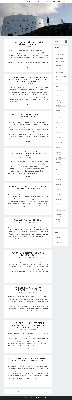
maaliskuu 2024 (58, 139)
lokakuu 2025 (58, 105)
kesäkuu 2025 (58, 112)
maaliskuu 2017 (58, 211)
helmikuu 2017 (58, 214)
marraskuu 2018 (59, 196)
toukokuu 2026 (58, 92)
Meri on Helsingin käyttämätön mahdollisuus (28, 115)
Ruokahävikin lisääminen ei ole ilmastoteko (28, 254)
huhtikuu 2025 (58, 117)
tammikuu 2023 (59, 157)
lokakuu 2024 (58, 130)
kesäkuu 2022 (58, 164)
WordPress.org (58, 242)
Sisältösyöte (58, 237)
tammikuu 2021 (59, 182)
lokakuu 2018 (58, 199)
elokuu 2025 (58, 110)
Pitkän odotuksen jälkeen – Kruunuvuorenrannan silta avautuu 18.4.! (27, 153)
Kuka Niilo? (29, 1)
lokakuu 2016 (58, 219)
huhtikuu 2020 (58, 191)
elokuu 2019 (58, 194)
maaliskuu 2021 (58, 179)
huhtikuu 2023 (58, 154)
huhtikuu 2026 (58, 95)
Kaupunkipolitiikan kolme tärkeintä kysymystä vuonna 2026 (27, 187)
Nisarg (46, 397)
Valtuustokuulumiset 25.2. (27, 220)
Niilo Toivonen (33, 46)
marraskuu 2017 (59, 206)
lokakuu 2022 (58, 159)
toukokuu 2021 (58, 177)
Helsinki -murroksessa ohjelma (56, 1)
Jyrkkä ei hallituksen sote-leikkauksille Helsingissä (28, 289)
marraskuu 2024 (59, 127)
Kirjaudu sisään (58, 235)
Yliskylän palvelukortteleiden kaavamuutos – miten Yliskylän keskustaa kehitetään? (28, 325)
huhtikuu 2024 (58, 137)
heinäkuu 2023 (58, 149)
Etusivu (34, 1)
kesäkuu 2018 (58, 201)
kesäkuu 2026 (58, 90)
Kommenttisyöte (59, 239)
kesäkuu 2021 (58, 174)
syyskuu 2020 (58, 187)
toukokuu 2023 (58, 152)
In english (65, 1)
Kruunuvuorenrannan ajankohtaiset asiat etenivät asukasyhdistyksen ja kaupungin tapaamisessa (27, 79)
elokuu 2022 (58, 162)
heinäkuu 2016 (58, 224)
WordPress (38, 397)
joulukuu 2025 (58, 102)
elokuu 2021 (58, 172)
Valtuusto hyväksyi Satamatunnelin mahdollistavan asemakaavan (27, 359)
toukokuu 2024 (58, 135)
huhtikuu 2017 (58, 209)
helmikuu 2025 (58, 122)
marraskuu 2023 (59, 142)
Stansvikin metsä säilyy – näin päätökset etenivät (27, 43)
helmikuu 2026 (58, 100)
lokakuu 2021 (58, 169)
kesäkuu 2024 (58, 132)
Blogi (38, 1)
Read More (28, 67)
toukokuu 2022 (58, 167)
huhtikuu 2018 (58, 204)
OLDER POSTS (15, 391)
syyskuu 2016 (58, 221)
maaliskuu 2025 (58, 120)
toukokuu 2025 (58, 115)
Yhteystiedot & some (45, 1)
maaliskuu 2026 (58, 97)
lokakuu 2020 (58, 184)
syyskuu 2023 (58, 147)
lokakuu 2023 (58, 144)
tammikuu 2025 (59, 125)
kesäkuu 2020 (58, 189)
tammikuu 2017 (59, 216)
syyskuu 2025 (58, 107)
